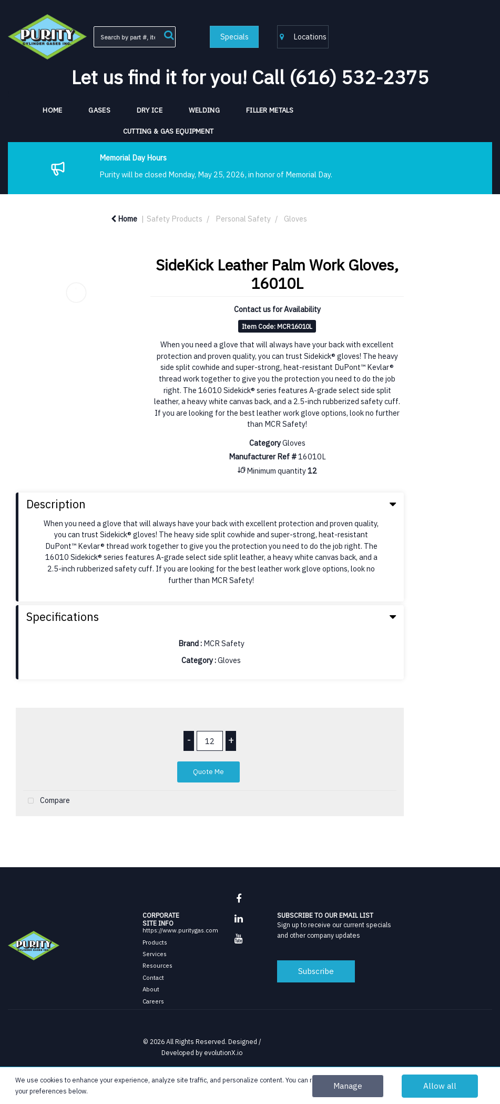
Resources (157, 965)
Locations (303, 37)
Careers (153, 1001)
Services (154, 954)
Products (154, 942)
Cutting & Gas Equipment (168, 131)
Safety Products (174, 219)
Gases (99, 110)
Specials (234, 37)
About (150, 989)
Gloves (295, 219)
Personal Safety (243, 219)
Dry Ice (149, 110)
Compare (46, 801)
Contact (153, 977)
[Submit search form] (169, 34)
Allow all (439, 1085)
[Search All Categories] (135, 36)
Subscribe (316, 971)
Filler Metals (270, 110)
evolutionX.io (223, 1052)
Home (124, 219)
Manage (347, 1085)
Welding (204, 110)
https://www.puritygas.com (180, 930)
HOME (52, 110)
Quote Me (208, 771)
